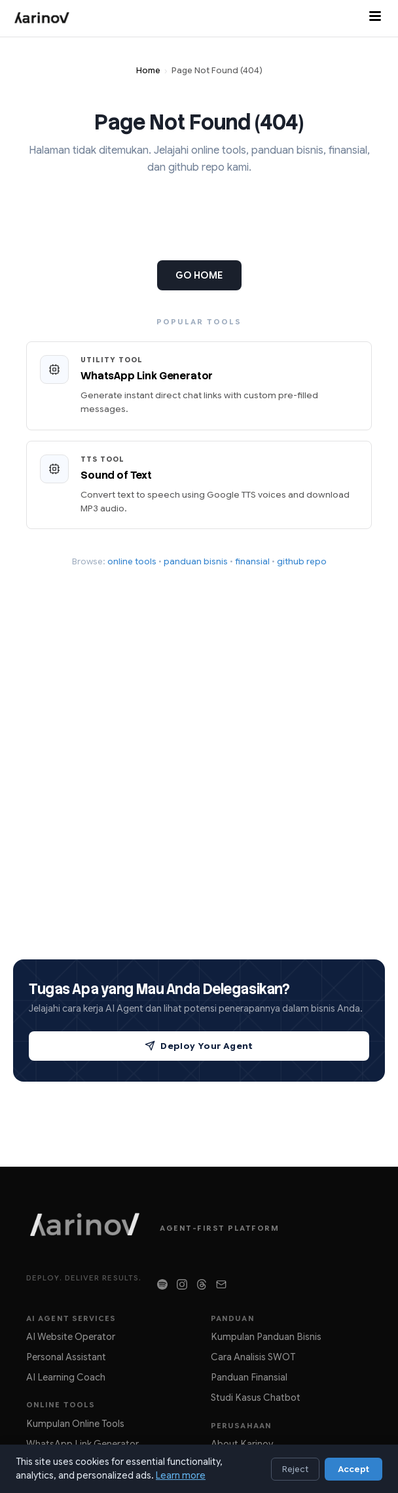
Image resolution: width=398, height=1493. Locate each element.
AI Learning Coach (65, 1377)
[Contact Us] (221, 1284)
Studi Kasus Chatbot (255, 1397)
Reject (295, 1469)
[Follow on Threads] (201, 1284)
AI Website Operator (70, 1337)
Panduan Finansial (249, 1377)
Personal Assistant (66, 1357)
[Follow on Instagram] (182, 1284)
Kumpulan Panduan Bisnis (266, 1337)
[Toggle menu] (375, 18)
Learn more (181, 1475)
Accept (353, 1469)
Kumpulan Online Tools (75, 1424)
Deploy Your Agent (199, 1046)
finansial (252, 561)
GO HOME (199, 275)
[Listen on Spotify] (162, 1284)
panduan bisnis (196, 561)
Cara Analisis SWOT (253, 1357)
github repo (302, 561)
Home (148, 70)
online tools (131, 561)
